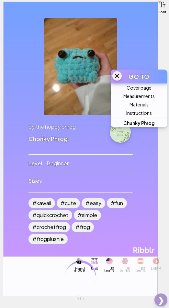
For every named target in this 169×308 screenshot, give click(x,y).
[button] (162, 4)
